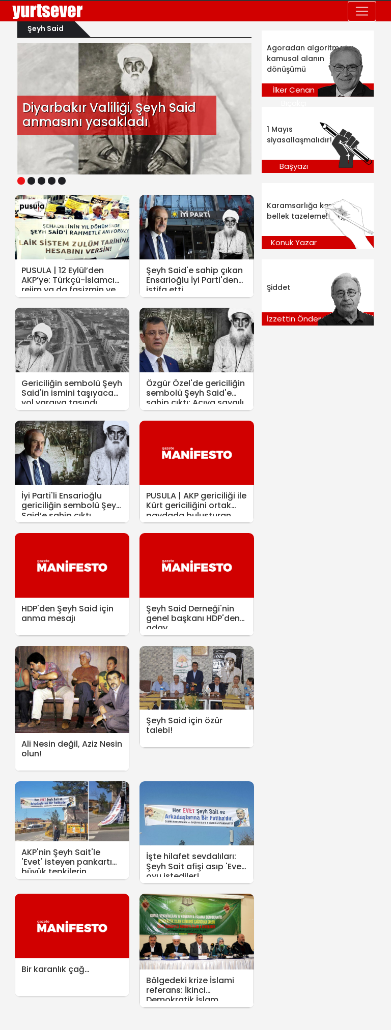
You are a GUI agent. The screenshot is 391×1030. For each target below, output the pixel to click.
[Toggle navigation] (362, 11)
